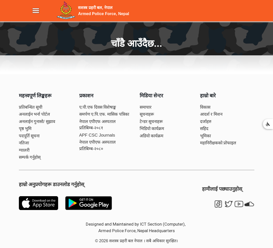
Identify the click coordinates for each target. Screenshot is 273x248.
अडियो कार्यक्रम (152, 136)
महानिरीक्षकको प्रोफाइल (218, 143)
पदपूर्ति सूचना (29, 136)
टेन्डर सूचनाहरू (151, 121)
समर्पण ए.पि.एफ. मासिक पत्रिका (104, 114)
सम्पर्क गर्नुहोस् (30, 157)
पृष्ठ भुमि (25, 128)
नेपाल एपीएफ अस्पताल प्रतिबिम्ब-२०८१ (97, 125)
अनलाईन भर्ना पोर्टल (34, 114)
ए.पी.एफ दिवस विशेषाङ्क (97, 107)
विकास (205, 107)
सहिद (204, 128)
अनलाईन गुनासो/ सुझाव (37, 121)
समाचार (145, 107)
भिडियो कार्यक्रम (152, 128)
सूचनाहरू (147, 114)
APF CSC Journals (97, 135)
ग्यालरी (24, 150)
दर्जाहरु (205, 121)
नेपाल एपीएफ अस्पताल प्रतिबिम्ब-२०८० (97, 145)
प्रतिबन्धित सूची (31, 107)
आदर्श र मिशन (211, 114)
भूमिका (205, 136)
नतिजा (24, 143)
